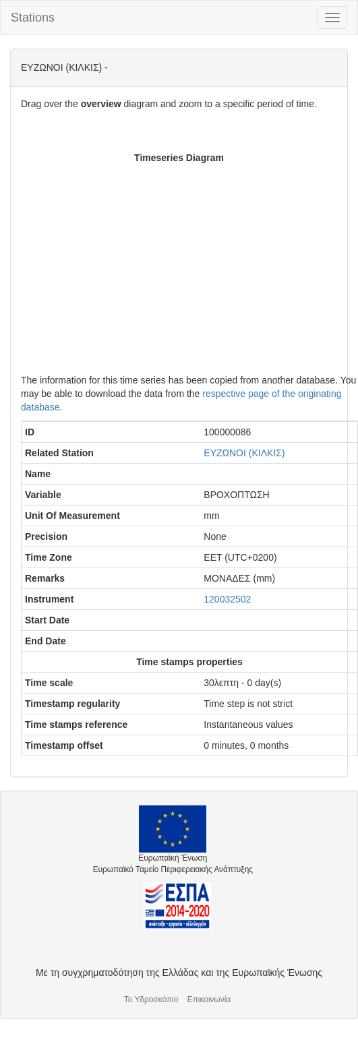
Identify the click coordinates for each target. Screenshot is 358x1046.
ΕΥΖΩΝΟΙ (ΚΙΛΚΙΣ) (244, 453)
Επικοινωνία (209, 999)
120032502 (227, 599)
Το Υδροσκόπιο (151, 999)
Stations (33, 17)
